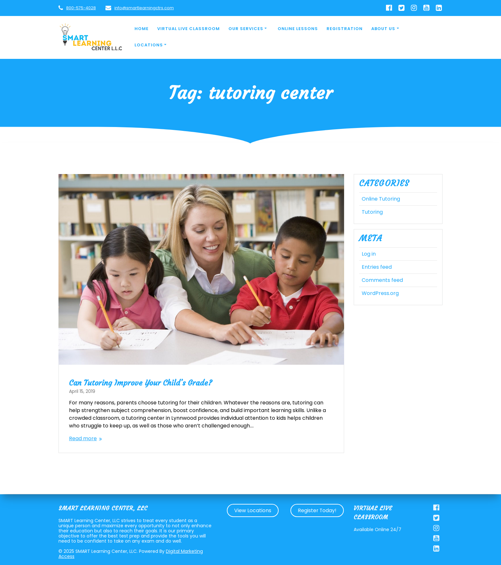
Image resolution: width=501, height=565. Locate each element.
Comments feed (382, 280)
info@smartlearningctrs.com (144, 8)
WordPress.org (380, 293)
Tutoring (372, 212)
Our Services (245, 29)
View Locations (252, 510)
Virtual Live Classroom (188, 29)
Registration (345, 29)
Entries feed (377, 267)
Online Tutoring (381, 199)
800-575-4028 (81, 8)
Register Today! (317, 510)
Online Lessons (298, 29)
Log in (369, 254)
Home (142, 29)
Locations (149, 45)
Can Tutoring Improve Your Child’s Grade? (140, 383)
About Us (383, 29)
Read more (83, 438)
